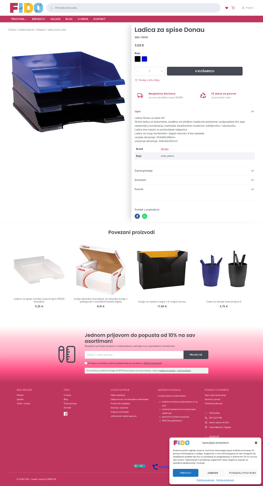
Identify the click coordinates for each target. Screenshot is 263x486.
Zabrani (212, 473)
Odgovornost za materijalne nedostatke (130, 399)
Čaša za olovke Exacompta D (224, 301)
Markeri (20, 395)
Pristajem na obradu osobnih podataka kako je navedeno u (125, 363)
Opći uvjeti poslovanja (215, 395)
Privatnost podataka (120, 403)
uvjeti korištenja (184, 371)
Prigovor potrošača (120, 412)
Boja (137, 53)
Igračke (20, 399)
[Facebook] (137, 216)
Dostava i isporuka (119, 407)
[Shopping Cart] (232, 7)
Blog (68, 19)
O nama (83, 19)
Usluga (55, 19)
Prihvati (185, 473)
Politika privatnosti (205, 480)
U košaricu (204, 71)
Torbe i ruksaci (23, 403)
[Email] (134, 355)
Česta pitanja (70, 403)
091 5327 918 (215, 418)
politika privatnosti (167, 371)
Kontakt (99, 19)
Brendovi (38, 19)
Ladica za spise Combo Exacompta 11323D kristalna (39, 300)
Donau (165, 148)
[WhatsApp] (144, 216)
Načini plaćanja (118, 395)
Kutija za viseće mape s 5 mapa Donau (162, 301)
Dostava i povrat (212, 399)
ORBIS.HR (51, 479)
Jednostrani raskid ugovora (123, 416)
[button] (256, 442)
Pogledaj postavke (242, 473)
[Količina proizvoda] (149, 71)
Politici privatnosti (153, 363)
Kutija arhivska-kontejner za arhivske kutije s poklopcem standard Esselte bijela (100, 300)
